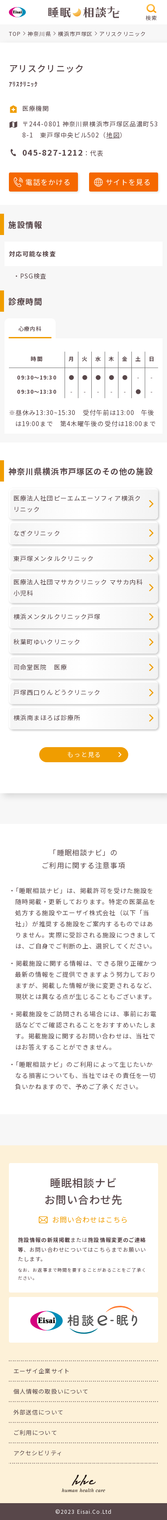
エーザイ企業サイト (41, 1371)
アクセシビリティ (38, 1453)
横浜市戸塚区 (75, 33)
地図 (113, 134)
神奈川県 (39, 33)
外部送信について (38, 1412)
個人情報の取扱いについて (51, 1391)
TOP (15, 33)
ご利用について (35, 1432)
